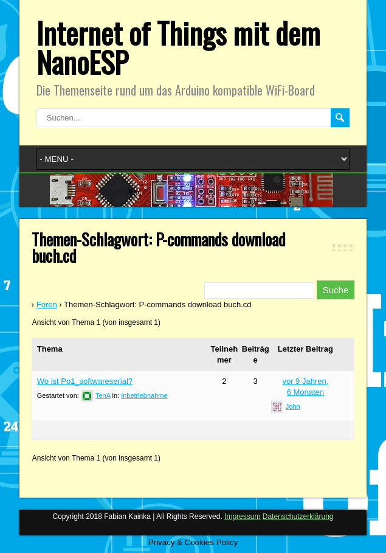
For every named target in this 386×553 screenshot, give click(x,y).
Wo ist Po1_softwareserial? (85, 381)
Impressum (242, 516)
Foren (46, 304)
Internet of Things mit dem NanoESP (178, 47)
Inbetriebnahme (144, 395)
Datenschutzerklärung (298, 516)
